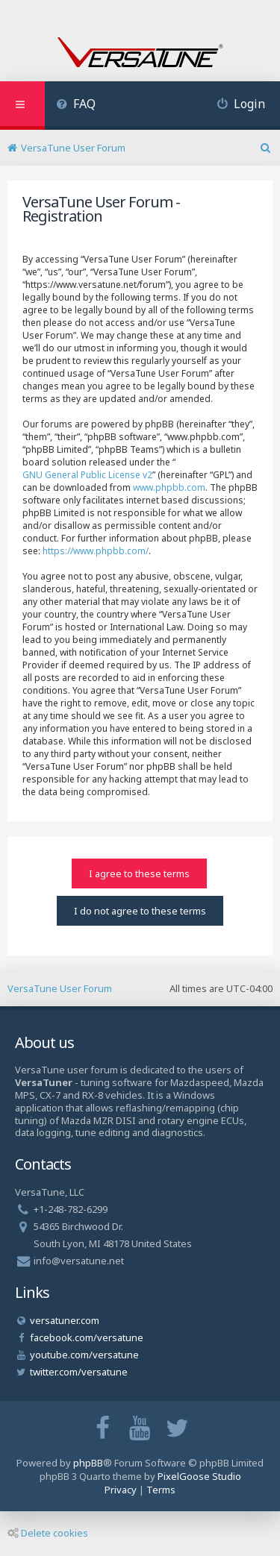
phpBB (88, 1462)
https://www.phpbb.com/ (96, 551)
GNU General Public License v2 (87, 474)
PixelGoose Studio (199, 1476)
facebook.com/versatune (86, 1337)
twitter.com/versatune (79, 1371)
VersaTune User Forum (59, 988)
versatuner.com (64, 1320)
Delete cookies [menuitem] (47, 1533)
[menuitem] (76, 105)
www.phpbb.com (169, 487)
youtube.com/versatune (84, 1354)
